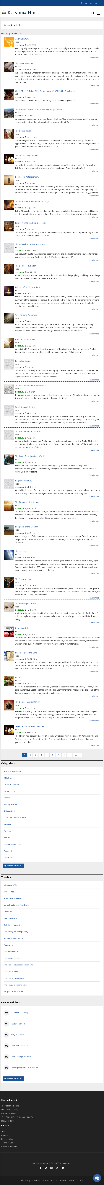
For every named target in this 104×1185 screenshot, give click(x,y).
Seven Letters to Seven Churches (29, 726)
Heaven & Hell (21, 628)
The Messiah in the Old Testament (30, 244)
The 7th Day (20, 551)
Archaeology (9, 891)
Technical (8, 851)
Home (6, 25)
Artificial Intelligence (12, 898)
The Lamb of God (17, 1024)
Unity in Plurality (22, 38)
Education (8, 911)
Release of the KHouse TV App (28, 287)
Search (4, 1131)
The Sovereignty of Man (25, 603)
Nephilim (7, 824)
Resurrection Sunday (19, 1013)
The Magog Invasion (12, 958)
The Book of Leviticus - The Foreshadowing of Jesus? (38, 109)
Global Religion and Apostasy (16, 931)
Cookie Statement (9, 1146)
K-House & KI (9, 811)
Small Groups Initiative (25, 407)
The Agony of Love (23, 579)
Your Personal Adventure (26, 315)
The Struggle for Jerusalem (15, 984)
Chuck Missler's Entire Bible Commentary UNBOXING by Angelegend (45, 91)
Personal (7, 831)
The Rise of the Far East (14, 978)
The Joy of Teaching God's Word (29, 456)
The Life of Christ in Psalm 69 (28, 431)
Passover (19, 677)
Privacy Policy (7, 1139)
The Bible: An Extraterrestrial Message (32, 201)
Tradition (8, 857)
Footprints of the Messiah (26, 526)
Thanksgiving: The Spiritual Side (24, 1068)
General (7, 797)
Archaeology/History (12, 771)
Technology (9, 945)
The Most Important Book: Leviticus (31, 385)
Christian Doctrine (11, 784)
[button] (97, 1178)
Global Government (12, 925)
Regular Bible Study (23, 480)
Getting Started (10, 804)
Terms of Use (7, 1142)
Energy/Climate (10, 918)
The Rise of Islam (11, 971)
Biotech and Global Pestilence (16, 905)
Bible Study (19, 45)
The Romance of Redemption (28, 502)
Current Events (10, 791)
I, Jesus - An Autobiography (27, 177)
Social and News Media (13, 938)
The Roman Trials (23, 131)
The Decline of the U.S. (13, 951)
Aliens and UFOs (10, 885)
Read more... (94, 57)
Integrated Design (23, 361)
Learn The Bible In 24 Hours (15, 817)
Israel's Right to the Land (26, 652)
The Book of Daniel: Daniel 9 (27, 702)
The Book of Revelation (25, 265)
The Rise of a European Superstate (18, 964)
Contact (4, 1135)
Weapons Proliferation (13, 991)
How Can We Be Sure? (25, 339)
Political (7, 837)
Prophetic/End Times (13, 844)
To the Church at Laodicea (26, 155)
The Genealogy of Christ (20, 1057)
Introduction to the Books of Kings (30, 223)
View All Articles (14, 865)
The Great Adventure (24, 63)
